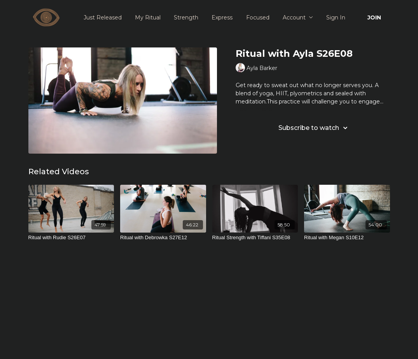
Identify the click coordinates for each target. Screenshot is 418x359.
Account (298, 17)
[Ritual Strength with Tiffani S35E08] (255, 238)
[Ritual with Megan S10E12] (347, 238)
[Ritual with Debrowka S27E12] (163, 238)
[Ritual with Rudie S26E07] (71, 238)
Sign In (335, 17)
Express (222, 17)
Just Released (103, 17)
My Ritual (148, 17)
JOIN (374, 17)
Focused (257, 17)
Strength (186, 17)
